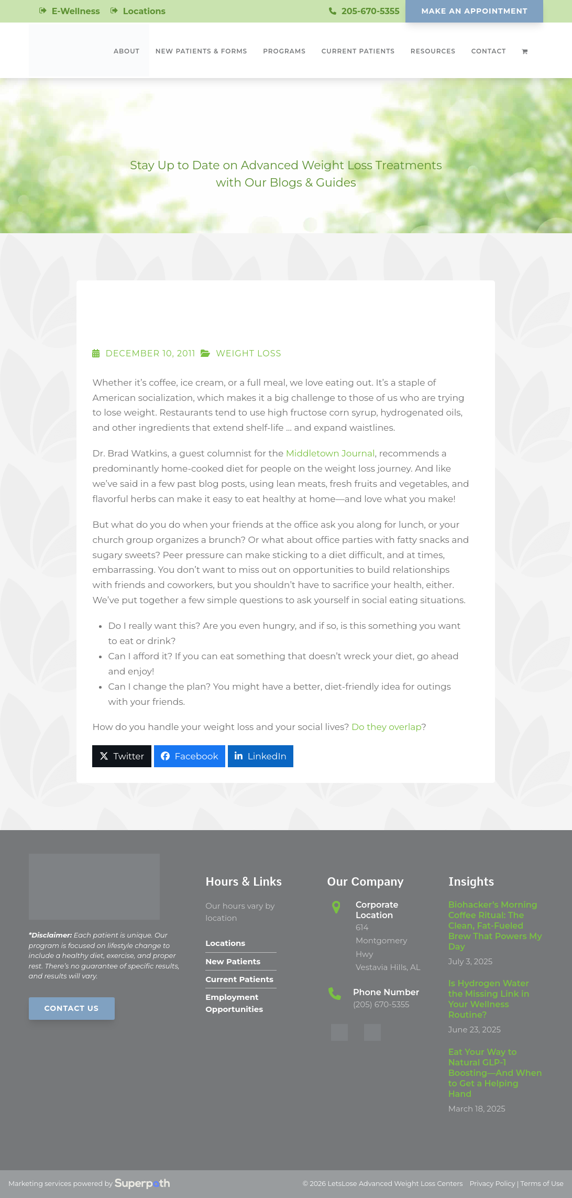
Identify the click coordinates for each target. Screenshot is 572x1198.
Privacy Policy (492, 1184)
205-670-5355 (371, 11)
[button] (121, 756)
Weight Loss (248, 353)
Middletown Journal (330, 453)
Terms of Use (542, 1184)
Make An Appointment (474, 11)
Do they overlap (386, 727)
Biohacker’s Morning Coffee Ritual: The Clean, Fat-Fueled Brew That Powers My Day (495, 926)
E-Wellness (76, 11)
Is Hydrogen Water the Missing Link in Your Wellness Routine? (489, 999)
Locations (144, 11)
